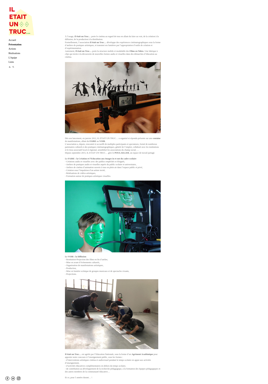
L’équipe (13, 57)
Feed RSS (10, 67)
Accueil (12, 40)
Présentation (15, 44)
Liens (11, 62)
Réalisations (14, 53)
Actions (12, 49)
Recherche (13, 67)
